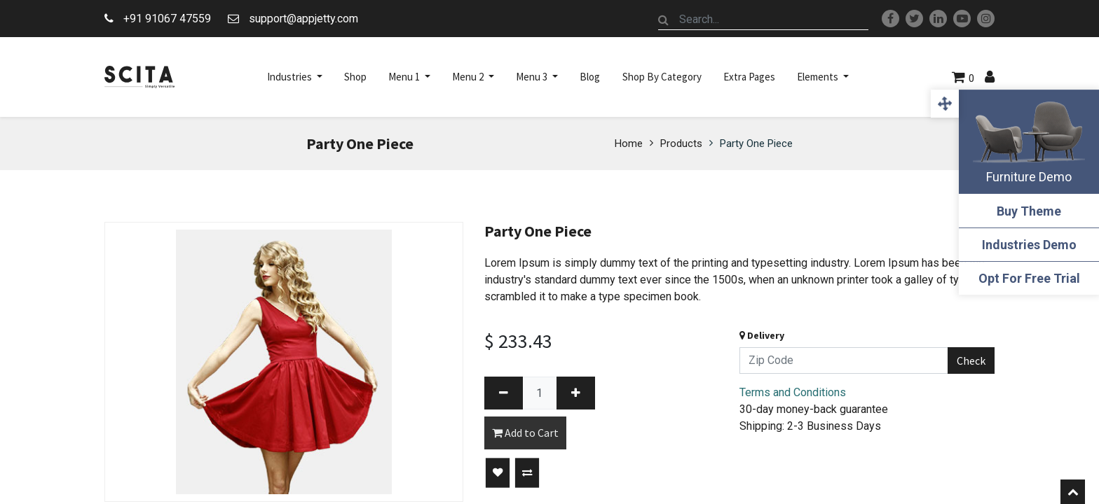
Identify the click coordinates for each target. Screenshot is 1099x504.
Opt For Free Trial (1029, 278)
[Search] (663, 20)
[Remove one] (503, 393)
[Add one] (576, 393)
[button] (498, 473)
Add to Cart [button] (525, 433)
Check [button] (971, 361)
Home (629, 143)
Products (681, 143)
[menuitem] (355, 77)
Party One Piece (756, 143)
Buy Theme (1029, 211)
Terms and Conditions (792, 392)
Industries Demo (1029, 244)
